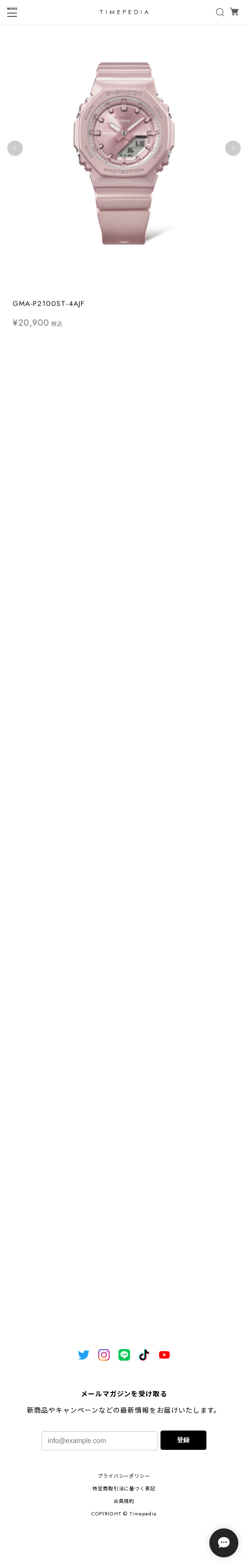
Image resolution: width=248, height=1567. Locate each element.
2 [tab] (90, 284)
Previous (15, 151)
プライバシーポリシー (124, 1476)
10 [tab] (167, 284)
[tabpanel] (124, 151)
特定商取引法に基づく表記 (124, 1488)
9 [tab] (158, 284)
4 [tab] (109, 284)
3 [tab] (100, 284)
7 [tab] (138, 284)
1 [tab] (80, 284)
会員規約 (124, 1501)
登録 (183, 1440)
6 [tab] (129, 284)
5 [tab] (119, 284)
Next (233, 151)
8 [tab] (148, 284)
